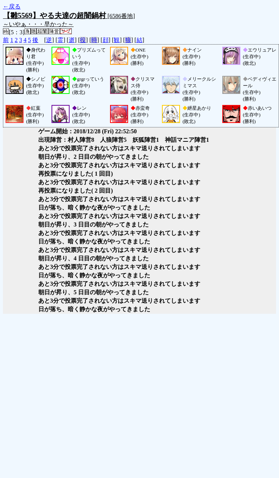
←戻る (12, 6)
